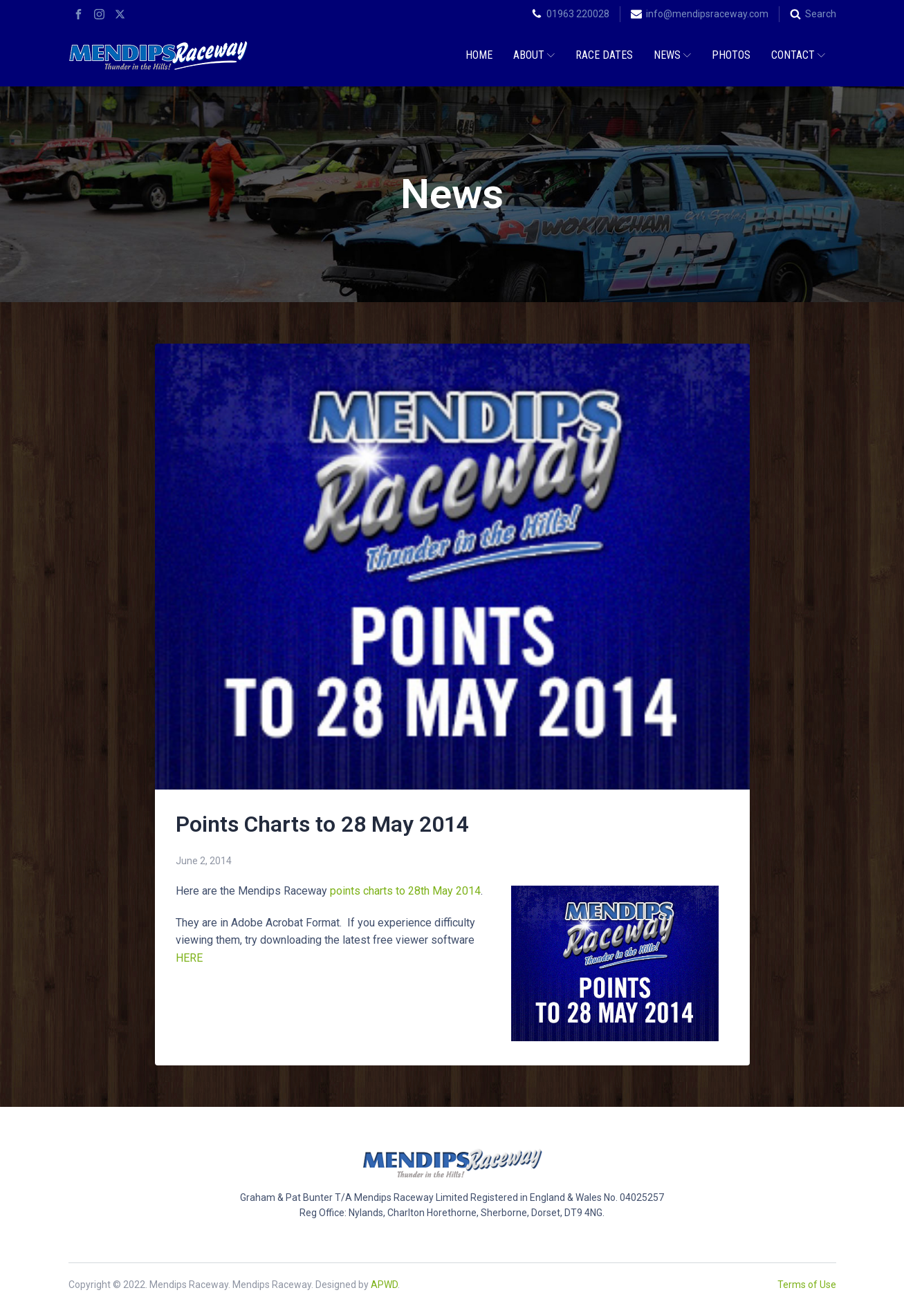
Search (820, 13)
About (534, 55)
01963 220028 (577, 13)
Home (478, 55)
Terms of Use (806, 1284)
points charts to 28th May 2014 (405, 890)
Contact (798, 55)
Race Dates (604, 55)
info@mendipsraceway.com (707, 13)
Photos (731, 55)
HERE (189, 957)
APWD (384, 1284)
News (672, 55)
